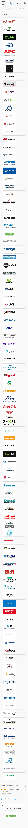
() (8, 789)
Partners (5, 14)
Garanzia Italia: (4, 791)
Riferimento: (3, 793)
